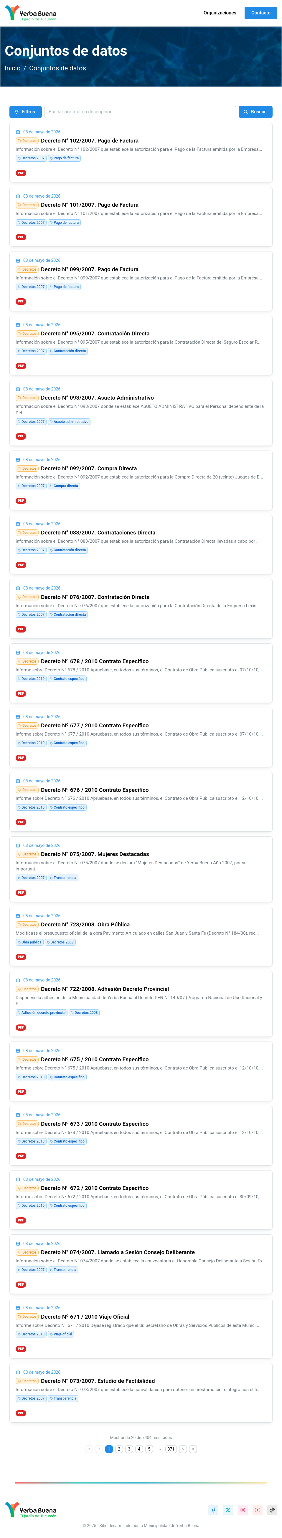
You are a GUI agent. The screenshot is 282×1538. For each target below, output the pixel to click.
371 (171, 1449)
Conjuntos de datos (57, 68)
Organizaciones (220, 13)
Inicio (13, 68)
